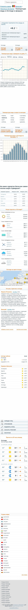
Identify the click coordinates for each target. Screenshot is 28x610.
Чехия (5, 570)
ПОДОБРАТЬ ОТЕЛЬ (9, 426)
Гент (2, 201)
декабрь (22, 122)
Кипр (4, 540)
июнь (12, 117)
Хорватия (6, 565)
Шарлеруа (3, 387)
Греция (5, 521)
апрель (4, 122)
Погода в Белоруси (5, 602)
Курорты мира (5, 6)
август (13, 122)
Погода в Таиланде (5, 583)
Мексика (6, 551)
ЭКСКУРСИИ (7, 432)
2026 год (9, 57)
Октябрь (9, 255)
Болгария (6, 517)
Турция (5, 560)
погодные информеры (18, 604)
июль (12, 120)
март (3, 120)
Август (9, 223)
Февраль (9, 244)
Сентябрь (9, 227)
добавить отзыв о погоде (7, 329)
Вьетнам (5, 519)
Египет (5, 526)
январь (4, 115)
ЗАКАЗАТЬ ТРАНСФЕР (10, 429)
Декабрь (9, 246)
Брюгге (2, 196)
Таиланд (5, 556)
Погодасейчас (3, 48)
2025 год (15, 57)
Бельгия (18, 6)
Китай (5, 542)
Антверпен (3, 194)
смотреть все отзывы (22, 329)
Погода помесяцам (18, 131)
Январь (9, 242)
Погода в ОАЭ (4, 587)
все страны (24, 574)
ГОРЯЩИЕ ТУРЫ (8, 421)
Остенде (3, 205)
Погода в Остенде (7, 9)
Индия (5, 530)
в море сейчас (6, 131)
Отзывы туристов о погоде (14, 288)
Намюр (3, 382)
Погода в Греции (5, 591)
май (12, 115)
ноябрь (22, 120)
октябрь (22, 117)
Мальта (5, 549)
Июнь (8, 214)
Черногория (7, 567)
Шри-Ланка (6, 572)
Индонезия (6, 533)
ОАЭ (5, 553)
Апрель (9, 218)
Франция (5, 563)
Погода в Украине (5, 600)
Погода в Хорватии (5, 595)
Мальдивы (6, 547)
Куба (5, 544)
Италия (5, 537)
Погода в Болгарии (5, 589)
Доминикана (7, 523)
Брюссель (3, 198)
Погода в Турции (5, 585)
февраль (4, 117)
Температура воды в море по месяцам (14, 112)
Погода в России (5, 598)
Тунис (5, 558)
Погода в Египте (5, 582)
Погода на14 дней (18, 48)
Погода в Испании (5, 593)
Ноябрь (9, 253)
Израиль (5, 528)
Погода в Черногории (6, 596)
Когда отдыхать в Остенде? (14, 209)
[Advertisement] (14, 20)
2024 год (21, 57)
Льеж (2, 380)
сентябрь (23, 115)
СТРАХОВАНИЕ (8, 424)
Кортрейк (3, 203)
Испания (5, 535)
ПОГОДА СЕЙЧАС (5, 356)
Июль (8, 216)
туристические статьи (18, 606)
